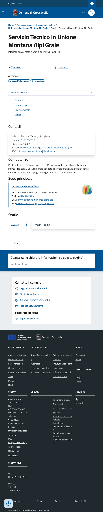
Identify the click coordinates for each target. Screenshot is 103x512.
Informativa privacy (61, 399)
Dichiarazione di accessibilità (62, 410)
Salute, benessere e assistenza (62, 357)
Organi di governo (16, 368)
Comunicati (80, 355)
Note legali (58, 404)
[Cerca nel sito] (90, 12)
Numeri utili (13, 455)
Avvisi (78, 359)
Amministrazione (24, 24)
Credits (58, 501)
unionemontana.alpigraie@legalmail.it (36, 151)
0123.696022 (28, 140)
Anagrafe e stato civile (40, 357)
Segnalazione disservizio (62, 428)
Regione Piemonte (15, 3)
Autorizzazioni (37, 363)
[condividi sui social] (15, 67)
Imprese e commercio (40, 372)
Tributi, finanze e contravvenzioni (62, 366)
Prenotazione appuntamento (62, 434)
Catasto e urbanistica (40, 368)
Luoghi (78, 377)
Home (11, 24)
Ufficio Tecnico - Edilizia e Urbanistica (62, 374)
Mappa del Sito (80, 501)
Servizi (40, 501)
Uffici (10, 385)
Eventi (78, 381)
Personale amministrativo (17, 374)
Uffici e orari (13, 451)
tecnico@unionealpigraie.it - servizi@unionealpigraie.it (46, 147)
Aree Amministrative (45, 24)
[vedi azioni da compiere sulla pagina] (60, 67)
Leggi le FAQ (58, 423)
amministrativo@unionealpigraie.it (35, 200)
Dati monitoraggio (16, 501)
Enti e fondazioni (15, 363)
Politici (11, 380)
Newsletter (81, 403)
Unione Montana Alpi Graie (25, 186)
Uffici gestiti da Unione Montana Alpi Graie (28, 28)
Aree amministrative (17, 355)
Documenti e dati (15, 359)
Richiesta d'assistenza (62, 441)
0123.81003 (14, 419)
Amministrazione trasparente (62, 418)
